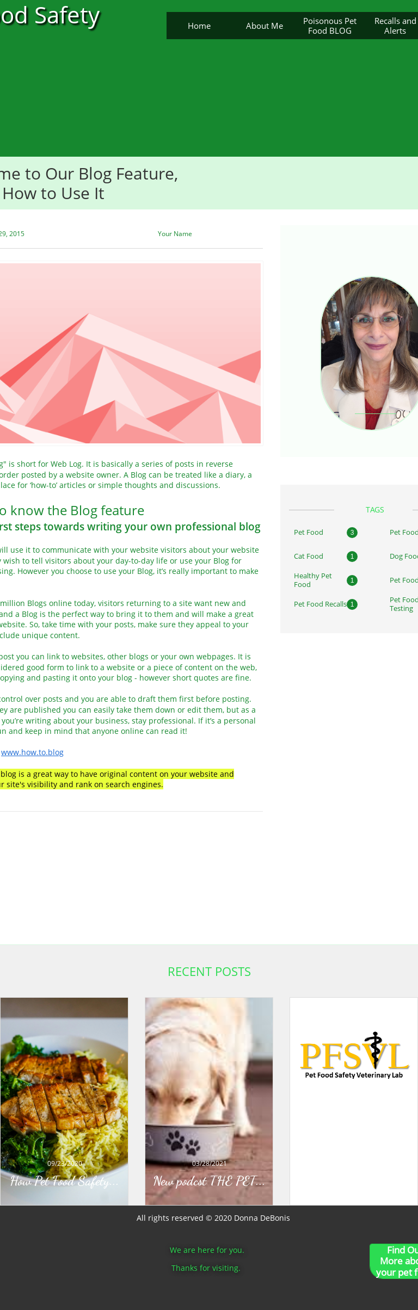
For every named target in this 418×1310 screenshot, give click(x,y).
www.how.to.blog (32, 752)
